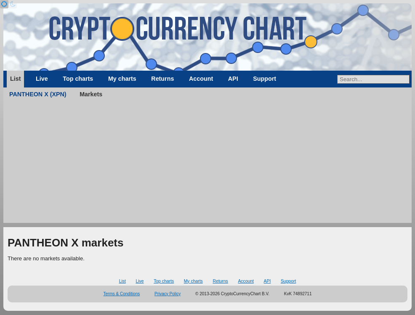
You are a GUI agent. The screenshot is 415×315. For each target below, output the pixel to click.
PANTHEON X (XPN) (38, 94)
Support (264, 78)
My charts (122, 78)
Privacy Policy (167, 293)
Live (42, 78)
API (233, 78)
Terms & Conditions (122, 293)
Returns (162, 78)
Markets (91, 94)
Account (201, 78)
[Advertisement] (207, 164)
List (15, 78)
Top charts (78, 78)
